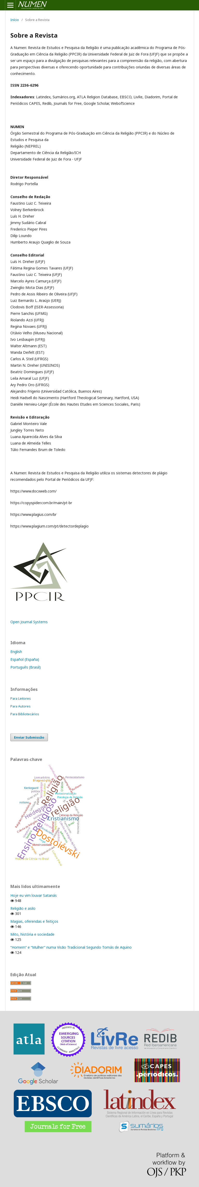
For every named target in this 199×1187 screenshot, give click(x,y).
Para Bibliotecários (24, 714)
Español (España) (24, 659)
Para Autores (20, 706)
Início (14, 19)
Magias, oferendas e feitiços (34, 921)
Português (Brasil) (25, 667)
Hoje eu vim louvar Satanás (33, 895)
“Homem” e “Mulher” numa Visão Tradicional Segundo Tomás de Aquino (71, 947)
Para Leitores (20, 698)
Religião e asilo (22, 908)
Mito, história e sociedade (32, 934)
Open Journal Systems (29, 621)
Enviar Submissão (29, 737)
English (16, 651)
